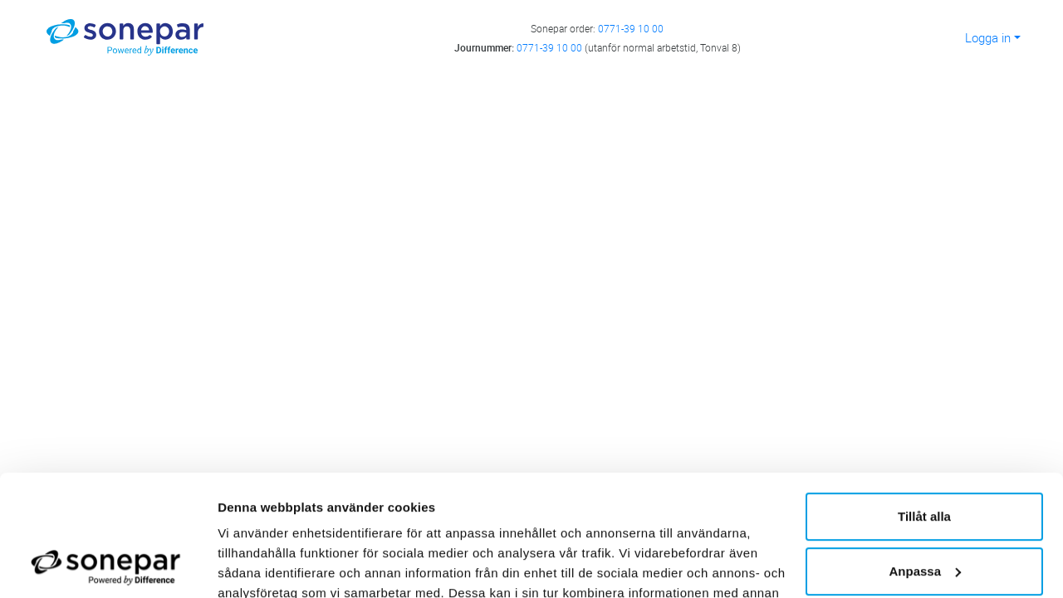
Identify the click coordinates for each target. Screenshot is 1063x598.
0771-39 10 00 (631, 28)
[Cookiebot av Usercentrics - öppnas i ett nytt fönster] (107, 565)
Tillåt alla (924, 403)
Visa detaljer (254, 565)
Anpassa (925, 457)
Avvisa (924, 512)
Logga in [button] (988, 37)
